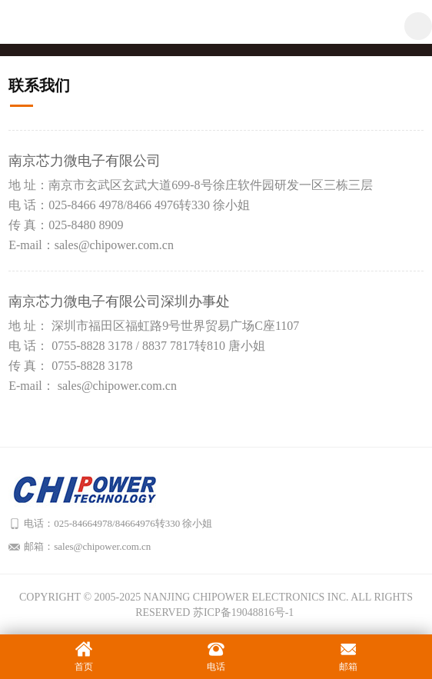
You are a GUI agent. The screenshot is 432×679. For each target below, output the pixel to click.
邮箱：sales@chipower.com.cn (87, 546)
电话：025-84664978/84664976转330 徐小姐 (118, 523)
